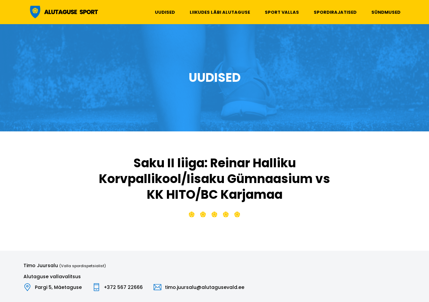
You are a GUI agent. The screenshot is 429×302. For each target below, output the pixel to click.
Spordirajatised (335, 12)
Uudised (165, 12)
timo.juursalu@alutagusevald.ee (204, 287)
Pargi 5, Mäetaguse (58, 287)
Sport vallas (282, 12)
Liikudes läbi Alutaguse (220, 12)
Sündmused (386, 12)
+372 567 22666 (123, 287)
